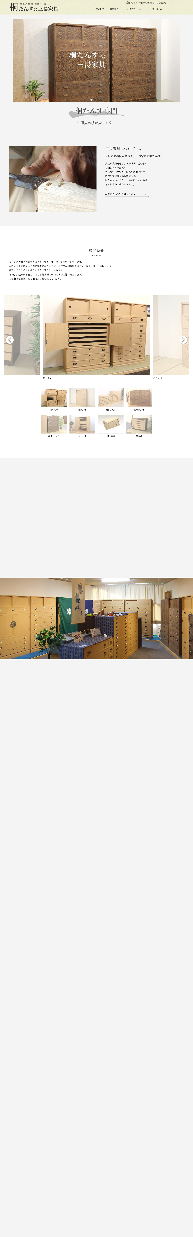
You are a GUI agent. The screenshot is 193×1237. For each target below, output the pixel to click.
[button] (91, 100)
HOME (100, 9)
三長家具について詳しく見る (120, 193)
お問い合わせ (156, 9)
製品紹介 (114, 9)
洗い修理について (134, 9)
